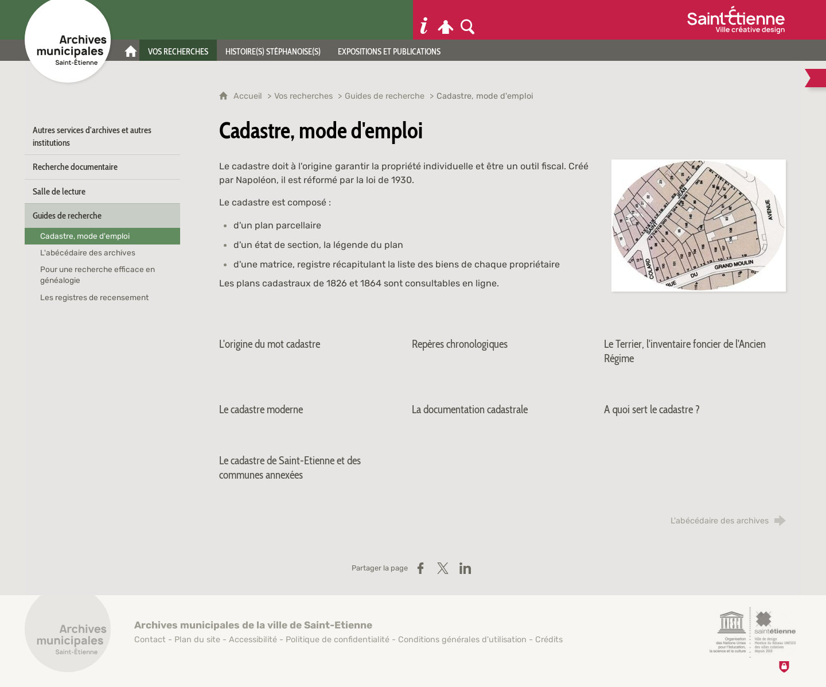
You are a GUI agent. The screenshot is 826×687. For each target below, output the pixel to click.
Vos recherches (303, 96)
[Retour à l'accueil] (68, 635)
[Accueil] (130, 50)
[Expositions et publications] (389, 50)
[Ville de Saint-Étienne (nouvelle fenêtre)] (736, 20)
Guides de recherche (384, 96)
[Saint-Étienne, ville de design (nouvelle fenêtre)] (752, 632)
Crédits (549, 640)
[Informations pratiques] (424, 20)
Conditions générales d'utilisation (462, 640)
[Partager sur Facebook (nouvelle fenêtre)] (420, 568)
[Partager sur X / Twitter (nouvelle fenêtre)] (443, 568)
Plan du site (197, 640)
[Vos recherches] (178, 50)
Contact (150, 640)
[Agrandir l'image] (698, 224)
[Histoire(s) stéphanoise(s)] (273, 50)
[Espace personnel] (446, 20)
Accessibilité (253, 640)
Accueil (248, 96)
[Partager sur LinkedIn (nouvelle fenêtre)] (465, 568)
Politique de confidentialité (337, 640)
